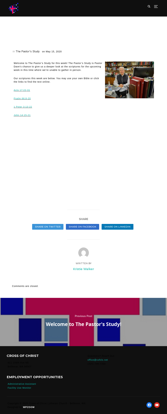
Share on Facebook (82, 226)
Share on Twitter (48, 226)
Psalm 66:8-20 (22, 98)
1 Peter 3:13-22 (23, 107)
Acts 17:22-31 (22, 90)
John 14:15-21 (22, 115)
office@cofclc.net (98, 360)
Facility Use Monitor (19, 388)
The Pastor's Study (28, 51)
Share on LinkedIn (117, 226)
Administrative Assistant (22, 384)
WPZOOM (29, 407)
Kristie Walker (83, 269)
